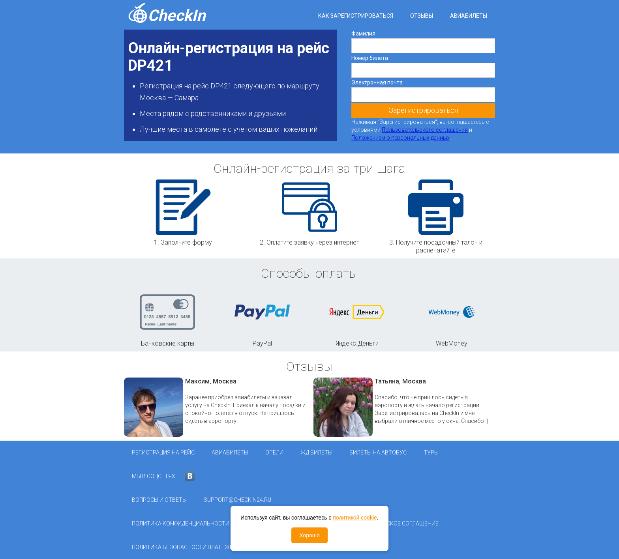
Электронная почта (377, 82)
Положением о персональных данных (400, 138)
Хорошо (309, 535)
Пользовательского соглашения (425, 130)
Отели (274, 452)
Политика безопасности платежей (184, 547)
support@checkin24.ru (237, 500)
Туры (431, 452)
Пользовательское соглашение (391, 523)
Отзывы (421, 16)
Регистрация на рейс (163, 452)
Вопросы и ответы (159, 500)
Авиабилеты (468, 16)
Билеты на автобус (378, 452)
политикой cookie (355, 517)
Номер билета (369, 58)
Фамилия (363, 33)
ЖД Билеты (316, 452)
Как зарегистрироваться (355, 16)
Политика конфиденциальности (180, 523)
